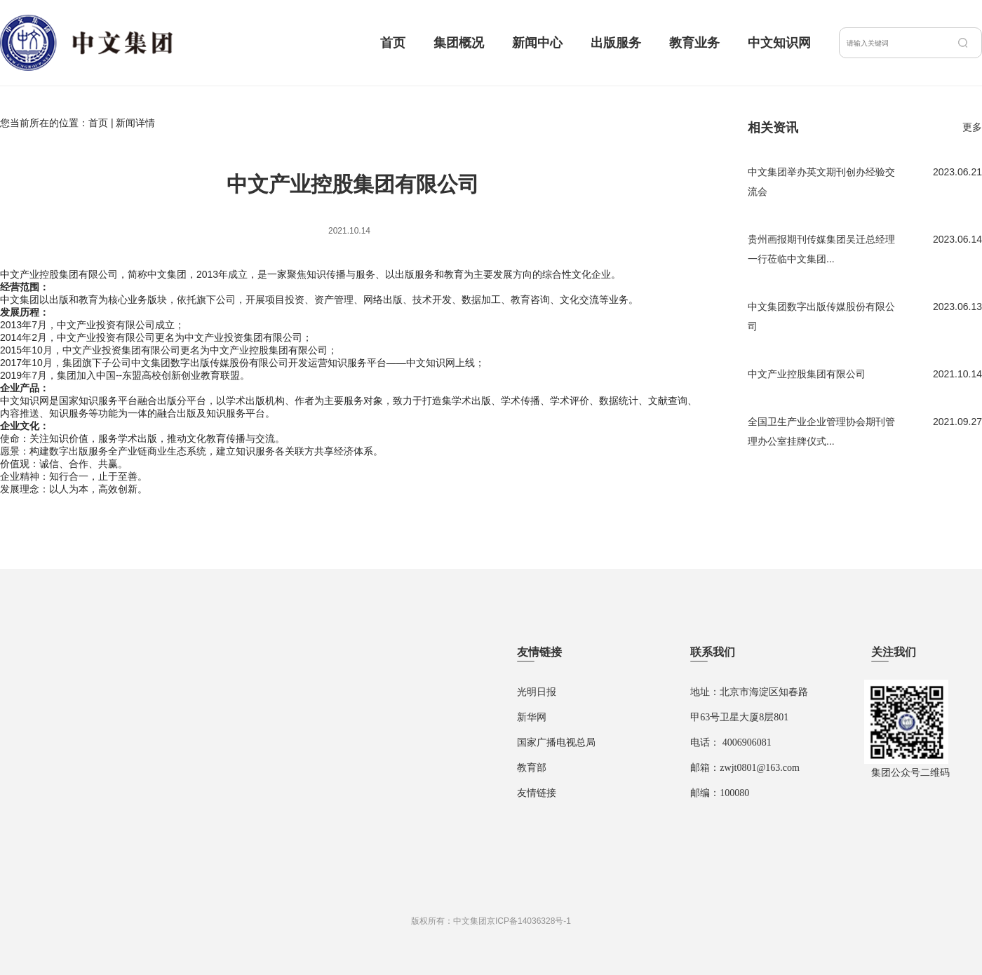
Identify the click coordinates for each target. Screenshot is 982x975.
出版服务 (616, 43)
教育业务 (694, 43)
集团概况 (458, 43)
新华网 (531, 717)
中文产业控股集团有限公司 (807, 373)
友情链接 (536, 793)
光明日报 (536, 692)
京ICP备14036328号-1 (529, 921)
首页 (392, 43)
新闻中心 (537, 43)
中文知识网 (779, 43)
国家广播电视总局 (556, 742)
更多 (972, 127)
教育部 (531, 767)
